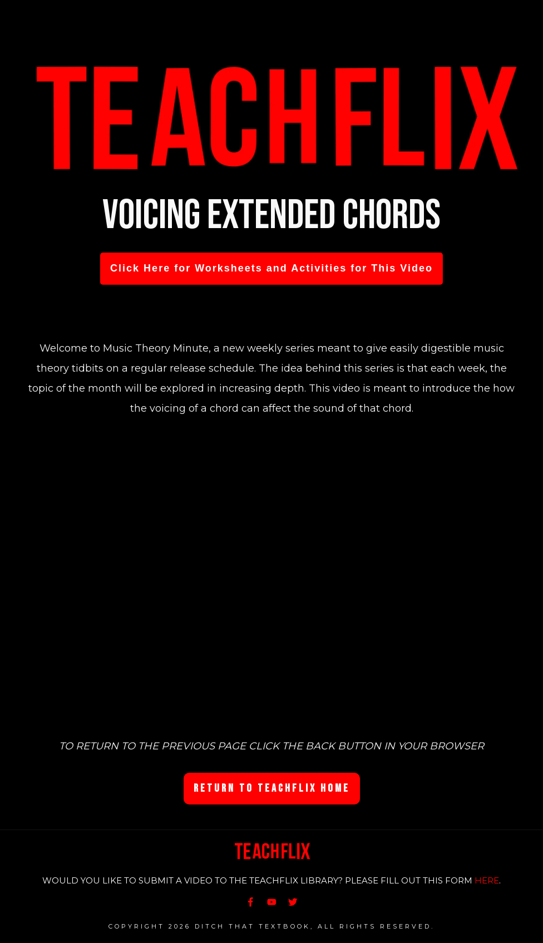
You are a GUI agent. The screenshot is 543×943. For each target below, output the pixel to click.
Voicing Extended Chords (271, 215)
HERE (487, 880)
